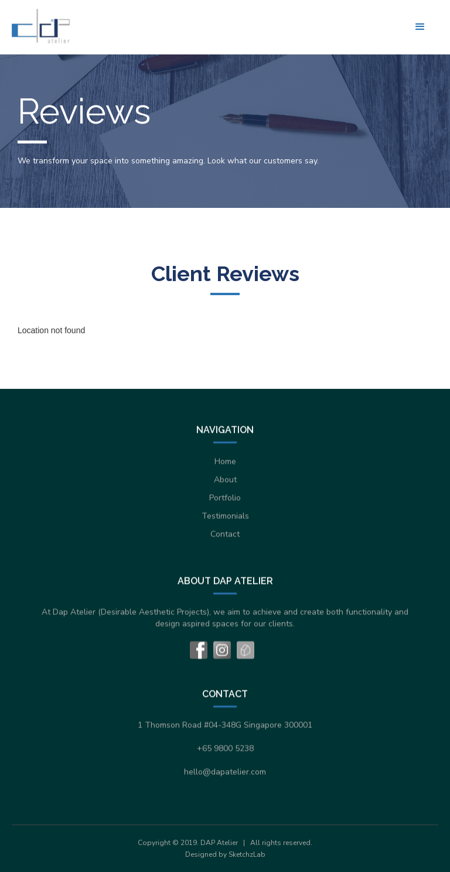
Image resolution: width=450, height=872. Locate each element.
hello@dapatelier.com (225, 771)
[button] (420, 27)
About (225, 479)
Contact (225, 533)
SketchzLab (247, 854)
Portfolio (225, 497)
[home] (41, 26)
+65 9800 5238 (225, 748)
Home (225, 461)
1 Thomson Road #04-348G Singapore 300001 (225, 724)
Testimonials (225, 515)
